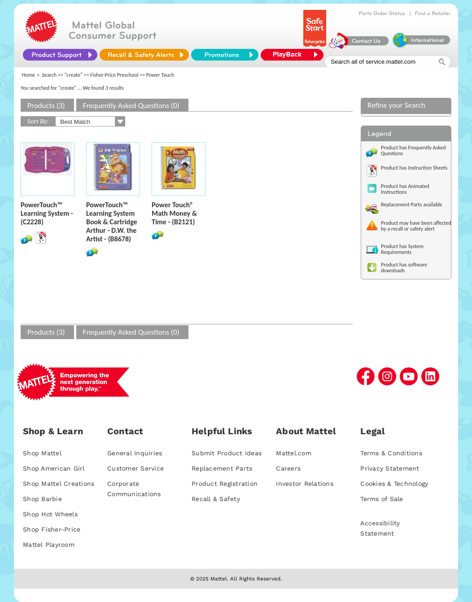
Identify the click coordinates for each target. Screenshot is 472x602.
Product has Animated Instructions (405, 189)
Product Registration (225, 483)
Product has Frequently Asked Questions (413, 150)
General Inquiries (134, 453)
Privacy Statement (389, 468)
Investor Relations (304, 483)
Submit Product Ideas (227, 453)
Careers (288, 468)
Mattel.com (293, 453)
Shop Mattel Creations (58, 483)
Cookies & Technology (394, 483)
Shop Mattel (42, 453)
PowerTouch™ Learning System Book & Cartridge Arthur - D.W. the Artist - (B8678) (111, 222)
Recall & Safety (216, 498)
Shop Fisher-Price (51, 529)
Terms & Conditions (391, 453)
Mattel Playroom (48, 544)
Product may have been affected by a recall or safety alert (416, 226)
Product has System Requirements (402, 249)
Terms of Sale (381, 498)
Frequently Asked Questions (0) (131, 105)
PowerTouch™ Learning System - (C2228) (47, 213)
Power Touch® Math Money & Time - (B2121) (174, 213)
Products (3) (46, 105)
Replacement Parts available (411, 204)
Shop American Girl (54, 468)
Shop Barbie (42, 498)
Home (28, 75)
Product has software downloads (404, 268)
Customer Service (135, 468)
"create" (74, 75)
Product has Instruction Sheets (414, 168)
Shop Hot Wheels (50, 514)
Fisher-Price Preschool (114, 75)
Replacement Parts (222, 468)
